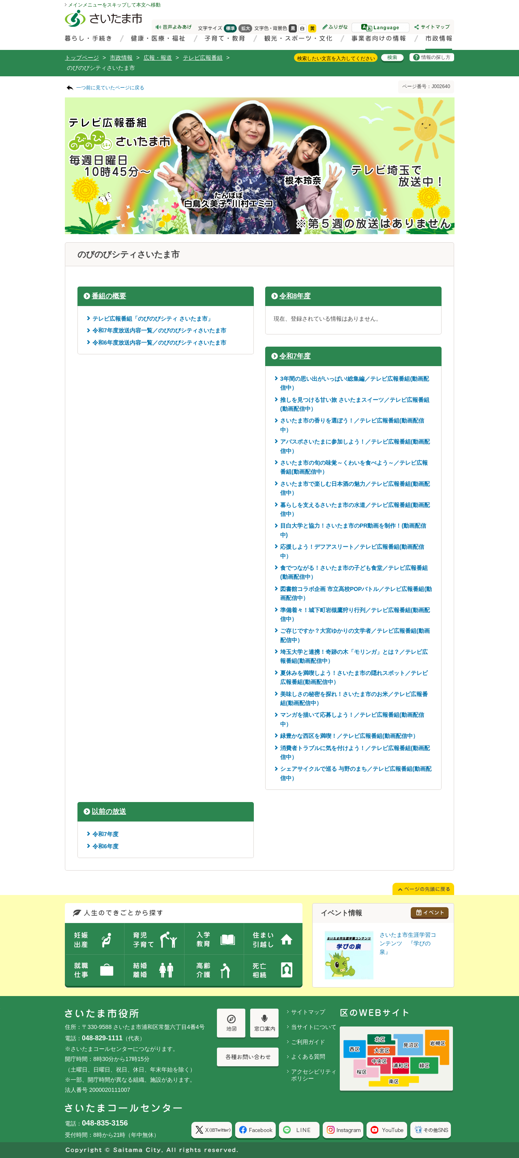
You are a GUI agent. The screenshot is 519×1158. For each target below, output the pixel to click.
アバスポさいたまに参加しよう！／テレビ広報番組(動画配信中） (355, 446)
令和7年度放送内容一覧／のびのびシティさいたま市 (159, 330)
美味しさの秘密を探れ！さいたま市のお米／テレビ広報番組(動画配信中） (354, 698)
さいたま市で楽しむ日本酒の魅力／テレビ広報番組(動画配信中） (355, 488)
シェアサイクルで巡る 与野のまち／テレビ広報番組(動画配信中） (355, 773)
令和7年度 (295, 356)
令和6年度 (105, 846)
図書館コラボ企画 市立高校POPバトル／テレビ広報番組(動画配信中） (356, 593)
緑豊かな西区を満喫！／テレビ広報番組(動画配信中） (349, 736)
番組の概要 (109, 296)
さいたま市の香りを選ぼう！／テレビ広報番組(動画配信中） (352, 425)
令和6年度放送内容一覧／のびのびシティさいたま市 (159, 342)
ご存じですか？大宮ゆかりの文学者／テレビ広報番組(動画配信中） (355, 635)
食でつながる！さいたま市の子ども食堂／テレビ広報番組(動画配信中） (354, 572)
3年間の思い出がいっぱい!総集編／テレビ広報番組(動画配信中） (354, 383)
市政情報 (121, 57)
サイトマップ (308, 1012)
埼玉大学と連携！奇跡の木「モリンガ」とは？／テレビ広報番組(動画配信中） (354, 656)
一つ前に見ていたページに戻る (110, 88)
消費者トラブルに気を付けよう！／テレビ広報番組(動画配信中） (355, 752)
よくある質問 (308, 1056)
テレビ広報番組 (203, 57)
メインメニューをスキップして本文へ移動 (114, 5)
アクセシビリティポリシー (314, 1075)
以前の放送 (109, 811)
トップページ (82, 57)
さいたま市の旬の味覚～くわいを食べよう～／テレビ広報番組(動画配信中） (354, 467)
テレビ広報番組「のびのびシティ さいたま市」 (152, 318)
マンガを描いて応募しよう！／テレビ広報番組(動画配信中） (352, 719)
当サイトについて (314, 1027)
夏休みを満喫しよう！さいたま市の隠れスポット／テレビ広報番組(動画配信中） (354, 677)
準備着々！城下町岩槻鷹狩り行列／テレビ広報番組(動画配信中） (355, 614)
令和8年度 (295, 296)
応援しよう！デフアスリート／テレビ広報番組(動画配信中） (352, 551)
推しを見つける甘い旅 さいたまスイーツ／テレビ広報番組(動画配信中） (354, 404)
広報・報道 (158, 57)
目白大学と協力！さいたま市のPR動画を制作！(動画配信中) (353, 530)
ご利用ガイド (308, 1042)
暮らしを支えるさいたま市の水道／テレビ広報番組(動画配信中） (355, 509)
